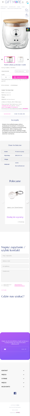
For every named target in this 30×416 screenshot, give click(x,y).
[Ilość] (6, 77)
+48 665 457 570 (6, 105)
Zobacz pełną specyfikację (11, 102)
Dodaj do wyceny (20, 77)
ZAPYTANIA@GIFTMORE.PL (10, 107)
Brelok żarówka (15, 208)
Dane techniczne (19, 114)
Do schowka (5, 85)
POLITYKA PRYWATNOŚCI (15, 407)
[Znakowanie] (22, 71)
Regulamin (15, 410)
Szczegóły (7, 114)
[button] (27, 202)
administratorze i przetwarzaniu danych (20, 285)
